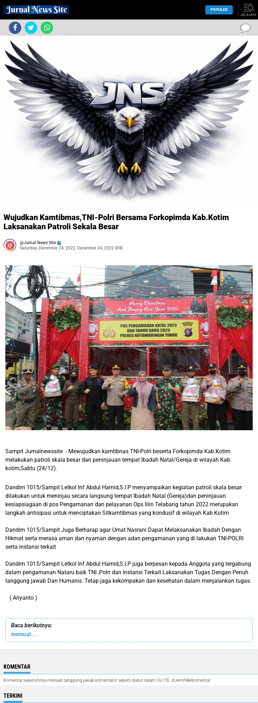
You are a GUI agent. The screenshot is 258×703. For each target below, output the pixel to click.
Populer (219, 9)
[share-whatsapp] (47, 28)
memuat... (23, 634)
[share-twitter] (31, 28)
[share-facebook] (15, 28)
